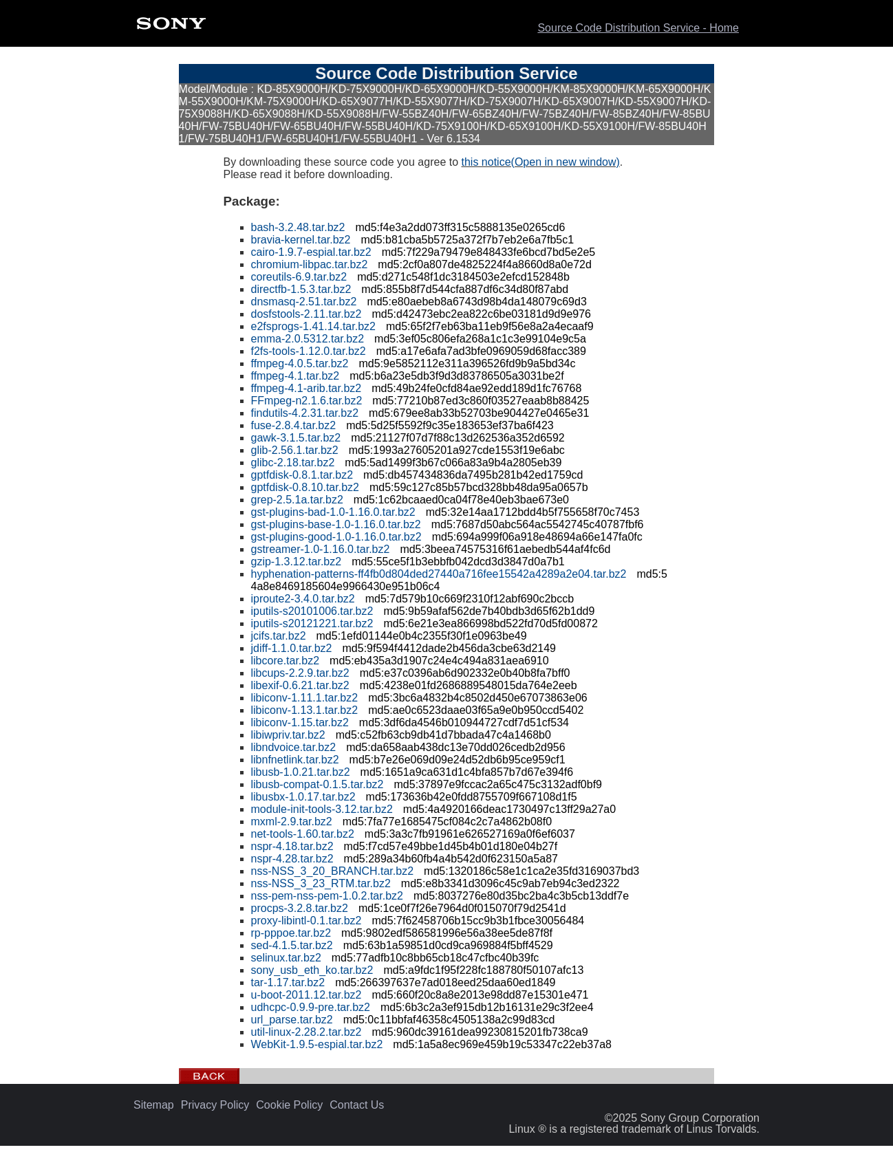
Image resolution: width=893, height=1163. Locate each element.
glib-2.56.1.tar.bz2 (294, 450)
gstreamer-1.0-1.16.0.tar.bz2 (320, 549)
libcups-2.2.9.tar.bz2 (300, 673)
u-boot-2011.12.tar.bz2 (306, 995)
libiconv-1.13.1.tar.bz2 (304, 710)
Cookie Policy (289, 1105)
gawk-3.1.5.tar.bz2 (296, 438)
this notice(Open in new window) (541, 162)
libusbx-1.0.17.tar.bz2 (303, 797)
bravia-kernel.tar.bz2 (301, 240)
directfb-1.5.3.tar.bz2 (301, 289)
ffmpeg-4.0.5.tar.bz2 (300, 363)
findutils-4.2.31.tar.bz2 (305, 413)
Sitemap (153, 1105)
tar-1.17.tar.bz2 (288, 982)
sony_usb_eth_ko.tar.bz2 (312, 970)
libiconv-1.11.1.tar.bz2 (304, 698)
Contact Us (357, 1105)
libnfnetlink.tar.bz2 (295, 759)
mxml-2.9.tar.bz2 (291, 821)
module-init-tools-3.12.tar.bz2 (322, 809)
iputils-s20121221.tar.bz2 (312, 623)
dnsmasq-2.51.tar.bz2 (304, 301)
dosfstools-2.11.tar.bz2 (306, 314)
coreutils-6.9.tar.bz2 (299, 277)
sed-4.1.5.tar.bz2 (292, 945)
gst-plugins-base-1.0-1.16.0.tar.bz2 (336, 524)
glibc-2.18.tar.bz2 (293, 462)
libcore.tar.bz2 (285, 660)
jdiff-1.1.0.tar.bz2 (291, 648)
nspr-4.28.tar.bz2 (292, 859)
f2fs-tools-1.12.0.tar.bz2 (308, 351)
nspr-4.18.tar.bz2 (292, 846)
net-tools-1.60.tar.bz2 (302, 834)
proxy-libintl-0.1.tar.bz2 (306, 920)
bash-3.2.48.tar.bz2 (298, 227)
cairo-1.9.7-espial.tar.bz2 (311, 252)
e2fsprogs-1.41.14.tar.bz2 (313, 326)
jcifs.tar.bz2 (278, 636)
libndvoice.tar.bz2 (293, 747)
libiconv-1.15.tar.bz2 (300, 722)
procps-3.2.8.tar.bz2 (299, 908)
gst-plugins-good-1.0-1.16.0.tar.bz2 (336, 537)
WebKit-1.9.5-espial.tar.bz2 (317, 1044)
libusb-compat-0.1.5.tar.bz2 (317, 784)
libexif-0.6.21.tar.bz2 (300, 685)
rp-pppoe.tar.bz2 (291, 933)
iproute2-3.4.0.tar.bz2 (303, 599)
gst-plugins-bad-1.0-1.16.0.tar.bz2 (333, 512)
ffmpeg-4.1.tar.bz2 (295, 376)
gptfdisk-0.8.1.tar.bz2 (302, 475)
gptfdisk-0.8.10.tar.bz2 (305, 487)
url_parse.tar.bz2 (292, 1019)
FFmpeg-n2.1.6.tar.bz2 (307, 400)
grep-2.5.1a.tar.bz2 (297, 500)
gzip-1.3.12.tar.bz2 (296, 561)
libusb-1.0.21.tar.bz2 (300, 772)
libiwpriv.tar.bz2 (288, 735)
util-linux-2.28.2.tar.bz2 (306, 1032)
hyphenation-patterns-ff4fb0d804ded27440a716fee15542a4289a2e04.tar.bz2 (439, 574)
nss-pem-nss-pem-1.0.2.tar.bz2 (327, 896)
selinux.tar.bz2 (286, 958)
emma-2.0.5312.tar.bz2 (308, 339)
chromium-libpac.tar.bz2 (309, 264)
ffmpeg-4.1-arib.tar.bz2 (306, 388)
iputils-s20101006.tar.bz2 (312, 611)
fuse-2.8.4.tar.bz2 (293, 425)
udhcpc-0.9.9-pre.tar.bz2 (310, 1007)
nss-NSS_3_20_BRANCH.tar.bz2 (332, 871)
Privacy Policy (215, 1105)
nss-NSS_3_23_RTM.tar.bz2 (321, 883)
